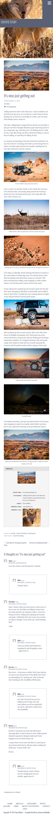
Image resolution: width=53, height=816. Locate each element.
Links (16, 806)
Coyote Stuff (9, 22)
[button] (50, 3)
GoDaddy (47, 812)
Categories (31, 804)
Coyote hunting (18, 536)
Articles (19, 804)
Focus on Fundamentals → (39, 543)
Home (9, 804)
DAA (8, 104)
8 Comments (11, 107)
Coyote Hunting (21, 533)
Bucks (13, 533)
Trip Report (32, 533)
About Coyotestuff (30, 806)
